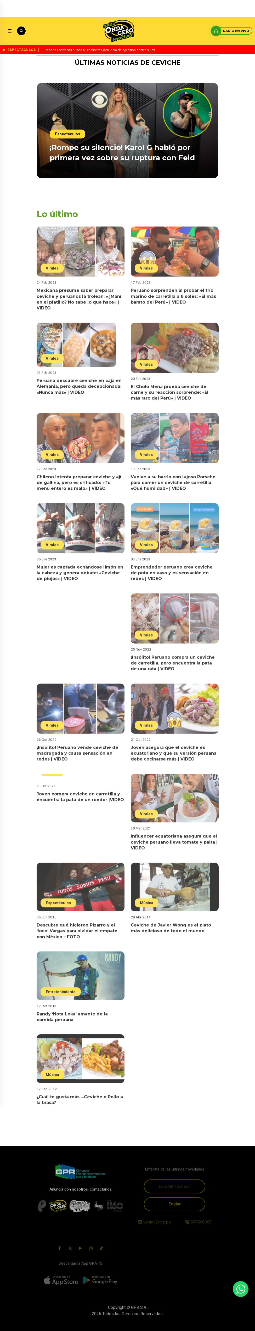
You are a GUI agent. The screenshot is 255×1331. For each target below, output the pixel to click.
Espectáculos (68, 134)
